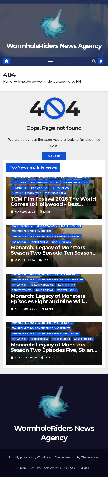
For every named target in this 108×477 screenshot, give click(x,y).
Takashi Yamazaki (42, 285)
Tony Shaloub (60, 187)
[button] (94, 61)
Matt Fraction (71, 225)
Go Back (54, 156)
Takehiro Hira (39, 241)
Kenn (47, 308)
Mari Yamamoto (22, 225)
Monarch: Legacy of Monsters (31, 231)
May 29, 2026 (26, 211)
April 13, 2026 (26, 357)
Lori (45, 211)
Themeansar (89, 457)
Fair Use (69, 467)
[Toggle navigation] (51, 61)
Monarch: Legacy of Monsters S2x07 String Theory (45, 333)
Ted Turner (19, 182)
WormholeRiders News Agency (54, 46)
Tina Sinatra (39, 187)
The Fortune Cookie (75, 182)
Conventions (52, 467)
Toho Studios (44, 290)
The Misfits (19, 187)
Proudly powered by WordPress (30, 457)
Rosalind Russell (23, 177)
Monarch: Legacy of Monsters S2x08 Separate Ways (45, 274)
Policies (84, 467)
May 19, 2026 (25, 260)
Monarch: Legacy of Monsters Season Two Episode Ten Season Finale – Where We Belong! (52, 252)
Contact (35, 467)
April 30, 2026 (27, 308)
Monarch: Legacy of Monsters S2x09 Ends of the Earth (47, 279)
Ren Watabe (19, 241)
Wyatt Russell (61, 241)
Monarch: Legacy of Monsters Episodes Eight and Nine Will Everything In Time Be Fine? (48, 301)
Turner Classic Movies (26, 193)
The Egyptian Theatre (45, 182)
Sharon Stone (47, 177)
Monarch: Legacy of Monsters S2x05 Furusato (42, 323)
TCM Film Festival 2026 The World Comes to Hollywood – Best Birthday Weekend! (53, 204)
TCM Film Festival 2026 (75, 177)
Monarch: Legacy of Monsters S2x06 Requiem (41, 328)
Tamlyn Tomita (22, 290)
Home (7, 82)
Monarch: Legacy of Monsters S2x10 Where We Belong (46, 236)
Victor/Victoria (55, 193)
